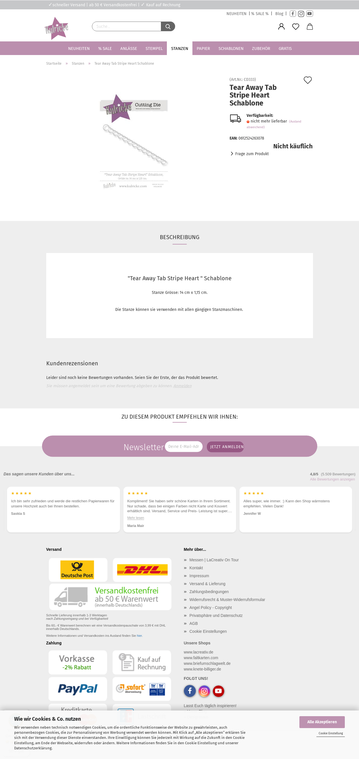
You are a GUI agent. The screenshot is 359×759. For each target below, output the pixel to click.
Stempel (154, 48)
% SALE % (260, 13)
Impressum (199, 576)
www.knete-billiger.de (202, 669)
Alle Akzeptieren (322, 722)
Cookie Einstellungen (208, 631)
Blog (279, 13)
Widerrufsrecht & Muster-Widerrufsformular (227, 599)
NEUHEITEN (236, 13)
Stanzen (179, 48)
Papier (203, 48)
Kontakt (196, 568)
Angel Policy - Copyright (211, 607)
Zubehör (261, 48)
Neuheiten (79, 48)
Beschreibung (180, 237)
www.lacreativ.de (198, 652)
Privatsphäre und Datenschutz (216, 615)
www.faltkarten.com (201, 657)
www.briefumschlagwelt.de (207, 663)
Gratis (285, 48)
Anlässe (128, 48)
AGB (194, 623)
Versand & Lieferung (208, 583)
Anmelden (182, 385)
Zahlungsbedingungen (209, 591)
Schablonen (231, 48)
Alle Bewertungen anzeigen (332, 479)
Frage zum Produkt (252, 153)
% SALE (105, 48)
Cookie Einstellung (331, 733)
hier (139, 635)
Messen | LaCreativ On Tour (214, 560)
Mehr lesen (135, 518)
